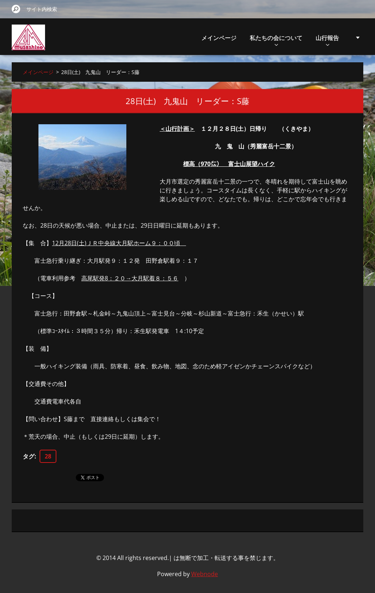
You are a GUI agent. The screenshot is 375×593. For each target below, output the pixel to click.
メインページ (219, 38)
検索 (16, 8)
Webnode (204, 574)
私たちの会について (276, 40)
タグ (28, 456)
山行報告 (327, 40)
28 (48, 456)
